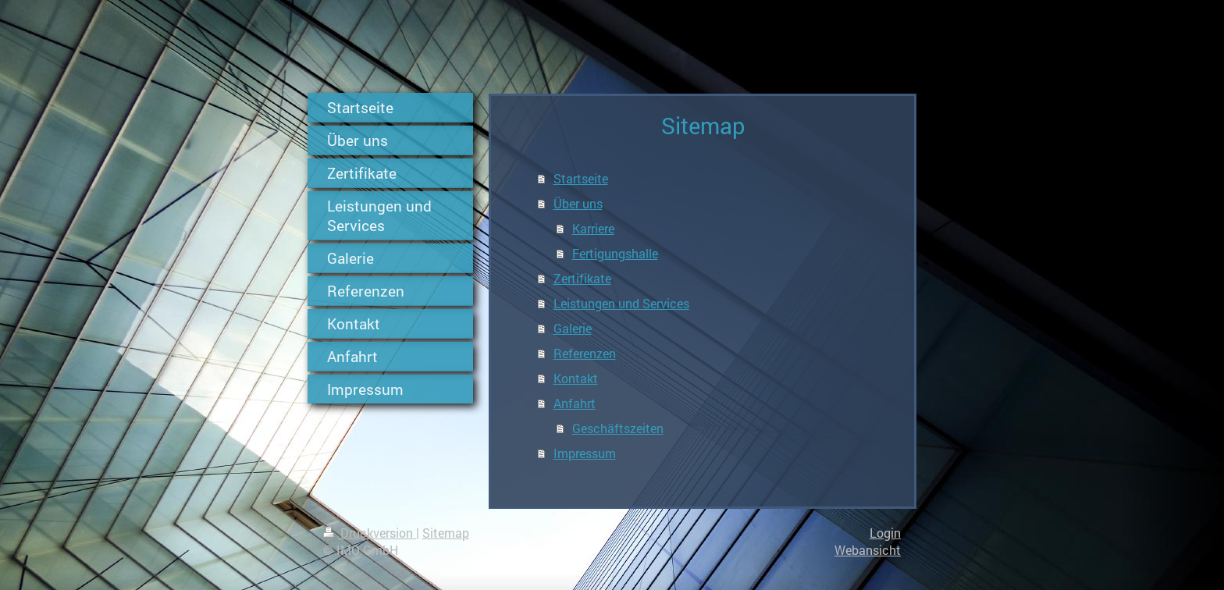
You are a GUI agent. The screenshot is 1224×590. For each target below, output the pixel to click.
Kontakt (575, 378)
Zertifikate (582, 278)
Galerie (572, 328)
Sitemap (445, 532)
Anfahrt (574, 403)
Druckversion (369, 532)
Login (885, 532)
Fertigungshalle (615, 253)
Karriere (593, 228)
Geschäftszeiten (618, 428)
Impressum (584, 453)
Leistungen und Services (621, 303)
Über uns (578, 203)
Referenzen (584, 353)
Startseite (580, 178)
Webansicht (867, 550)
